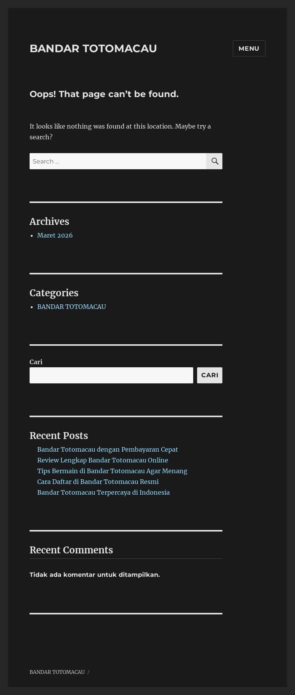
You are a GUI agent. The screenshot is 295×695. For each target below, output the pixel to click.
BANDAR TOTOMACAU (93, 48)
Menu (249, 48)
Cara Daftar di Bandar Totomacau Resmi (98, 481)
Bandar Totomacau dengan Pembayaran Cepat (107, 449)
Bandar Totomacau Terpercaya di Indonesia (103, 492)
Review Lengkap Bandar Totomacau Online (102, 460)
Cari (36, 362)
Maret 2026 (55, 235)
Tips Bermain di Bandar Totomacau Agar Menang (112, 471)
